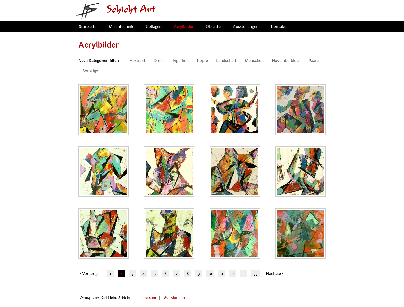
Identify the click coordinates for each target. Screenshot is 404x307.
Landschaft (226, 60)
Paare (314, 60)
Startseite (87, 26)
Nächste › (274, 273)
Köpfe (202, 60)
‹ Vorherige (89, 273)
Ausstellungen (245, 26)
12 (232, 273)
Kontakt (278, 26)
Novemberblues (286, 60)
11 (221, 273)
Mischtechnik (121, 26)
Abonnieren (180, 297)
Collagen (154, 26)
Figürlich (181, 60)
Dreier (159, 60)
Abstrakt (137, 60)
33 (256, 273)
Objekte (213, 26)
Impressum (147, 297)
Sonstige (90, 71)
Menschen (254, 60)
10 (210, 273)
